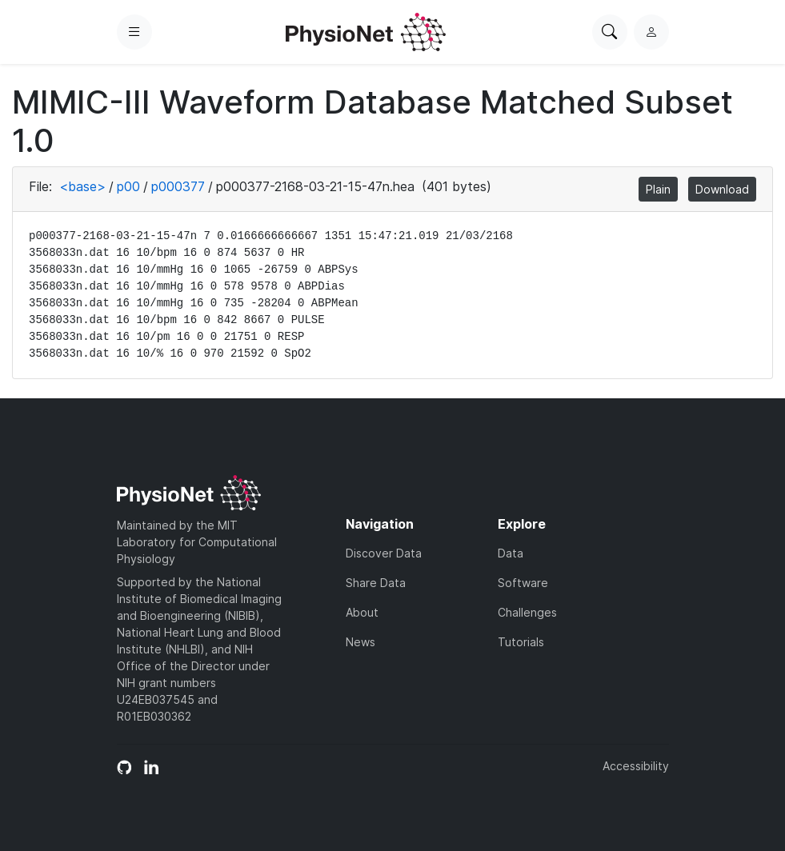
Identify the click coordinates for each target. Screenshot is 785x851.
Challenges (527, 612)
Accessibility (636, 766)
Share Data (376, 582)
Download (722, 189)
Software (523, 582)
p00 (128, 186)
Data (510, 553)
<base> (82, 186)
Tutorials (521, 642)
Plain (658, 189)
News (360, 642)
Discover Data (384, 553)
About (362, 612)
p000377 (178, 186)
